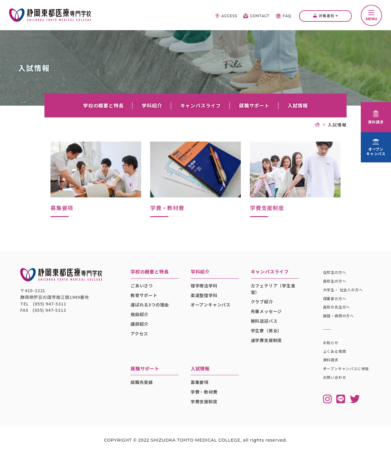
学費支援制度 (204, 401)
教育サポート (144, 295)
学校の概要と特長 (103, 105)
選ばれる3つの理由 (150, 305)
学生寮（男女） (266, 331)
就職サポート (254, 105)
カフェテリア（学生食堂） (273, 289)
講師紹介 (139, 324)
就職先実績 (142, 382)
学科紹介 (152, 105)
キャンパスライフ (200, 105)
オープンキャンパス (211, 305)
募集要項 (199, 382)
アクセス (139, 334)
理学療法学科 (204, 286)
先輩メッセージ (266, 311)
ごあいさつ (142, 286)
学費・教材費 (204, 392)
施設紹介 (139, 314)
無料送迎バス (264, 321)
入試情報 (298, 105)
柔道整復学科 (204, 295)
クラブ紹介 (262, 302)
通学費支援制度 (266, 340)
